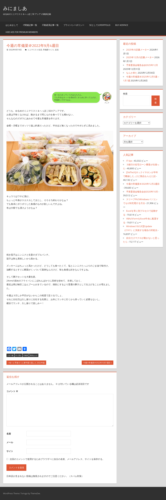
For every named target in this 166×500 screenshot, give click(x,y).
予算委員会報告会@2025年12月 (142, 65)
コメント (12, 391)
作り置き (18, 355)
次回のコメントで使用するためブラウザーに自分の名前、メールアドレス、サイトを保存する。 (57, 459)
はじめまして (12, 25)
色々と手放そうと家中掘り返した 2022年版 (27, 363)
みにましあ (15, 8)
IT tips (129, 160)
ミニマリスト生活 (34, 49)
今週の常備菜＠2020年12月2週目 (143, 183)
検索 (125, 93)
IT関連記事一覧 (30, 25)
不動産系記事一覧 (50, 25)
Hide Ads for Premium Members (22, 32)
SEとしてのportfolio (99, 25)
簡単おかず (34, 355)
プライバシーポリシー (74, 25)
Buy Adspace (121, 25)
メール (9, 442)
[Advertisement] (59, 69)
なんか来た (131, 72)
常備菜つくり (48, 49)
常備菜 (25, 355)
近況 (57, 49)
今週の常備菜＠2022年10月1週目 (96, 363)
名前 (8, 433)
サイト (9, 451)
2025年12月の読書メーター (140, 57)
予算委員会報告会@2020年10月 (142, 191)
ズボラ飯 (10, 355)
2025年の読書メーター (137, 49)
